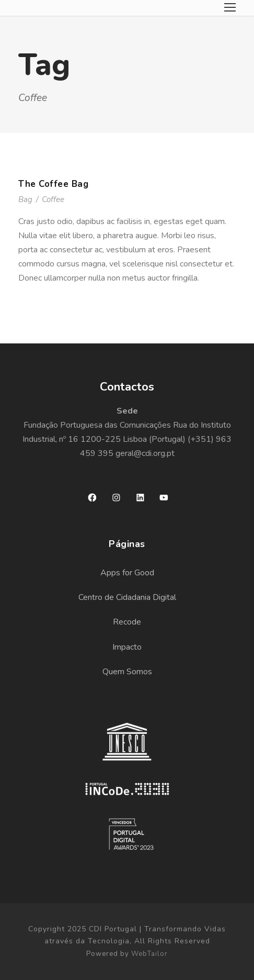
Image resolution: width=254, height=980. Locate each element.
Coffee (53, 199)
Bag (25, 199)
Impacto (127, 647)
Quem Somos (127, 671)
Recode (127, 622)
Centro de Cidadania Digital (127, 597)
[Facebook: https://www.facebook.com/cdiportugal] (92, 498)
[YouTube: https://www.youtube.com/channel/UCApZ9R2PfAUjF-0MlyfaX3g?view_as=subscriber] (164, 498)
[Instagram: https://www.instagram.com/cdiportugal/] (116, 498)
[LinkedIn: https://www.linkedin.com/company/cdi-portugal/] (140, 498)
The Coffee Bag (53, 184)
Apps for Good (127, 572)
